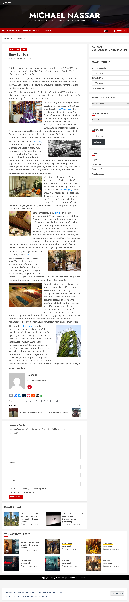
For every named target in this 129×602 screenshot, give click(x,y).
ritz (60, 401)
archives (47, 31)
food (11, 49)
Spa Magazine (97, 83)
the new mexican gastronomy (69, 520)
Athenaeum (27, 326)
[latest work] (52, 546)
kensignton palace (29, 401)
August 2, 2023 (109, 566)
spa (37, 516)
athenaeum (17, 401)
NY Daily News (98, 78)
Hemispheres (97, 73)
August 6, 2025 (109, 549)
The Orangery (65, 189)
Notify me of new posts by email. (24, 492)
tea (63, 401)
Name (12, 463)
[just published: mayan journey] (11, 519)
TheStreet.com (98, 88)
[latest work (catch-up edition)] (11, 546)
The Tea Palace (64, 109)
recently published (31, 31)
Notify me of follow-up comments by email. (29, 488)
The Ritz (29, 254)
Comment (13, 433)
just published (25, 516)
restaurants (71, 516)
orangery (54, 401)
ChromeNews (71, 577)
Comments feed (98, 169)
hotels (17, 49)
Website (12, 480)
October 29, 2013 (70, 524)
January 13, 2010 (25, 59)
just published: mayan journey (30, 520)
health (36, 514)
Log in (94, 159)
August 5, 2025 (28, 566)
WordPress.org (98, 174)
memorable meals (77, 514)
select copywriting (11, 31)
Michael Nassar (64, 15)
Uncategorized (34, 542)
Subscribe (119, 30)
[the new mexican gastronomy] (53, 519)
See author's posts (38, 380)
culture (30, 514)
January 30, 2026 (29, 550)
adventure (24, 514)
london (24, 49)
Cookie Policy (44, 596)
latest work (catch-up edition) (29, 546)
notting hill (46, 401)
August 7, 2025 (69, 549)
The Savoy (37, 141)
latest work (24, 542)
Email (12, 471)
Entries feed (97, 164)
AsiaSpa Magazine (99, 68)
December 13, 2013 (29, 524)
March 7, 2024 (69, 566)
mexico (33, 516)
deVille (58, 212)
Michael (13, 59)
